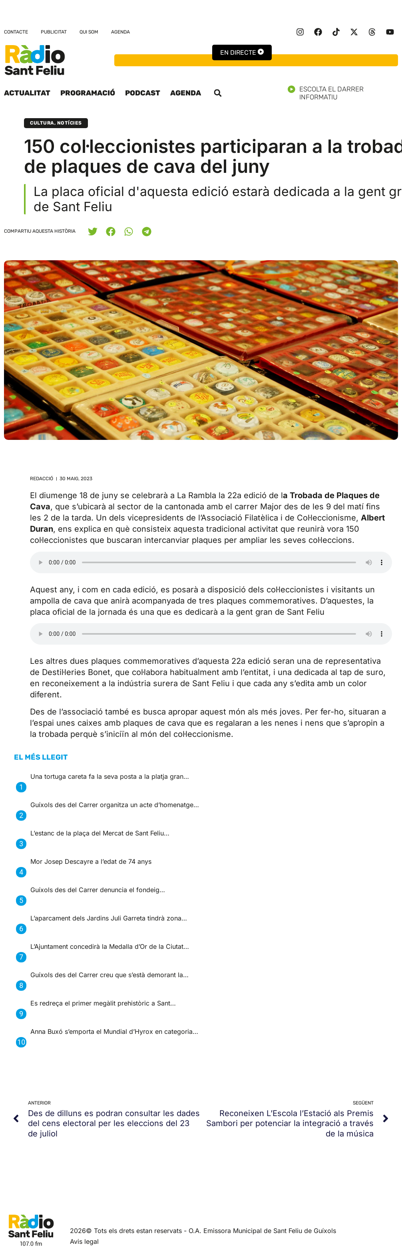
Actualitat (27, 93)
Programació (87, 93)
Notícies (69, 123)
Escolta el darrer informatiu (343, 93)
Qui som (89, 32)
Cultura (42, 123)
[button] (218, 93)
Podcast (142, 93)
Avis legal (84, 1241)
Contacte (16, 32)
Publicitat (54, 32)
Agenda (120, 32)
